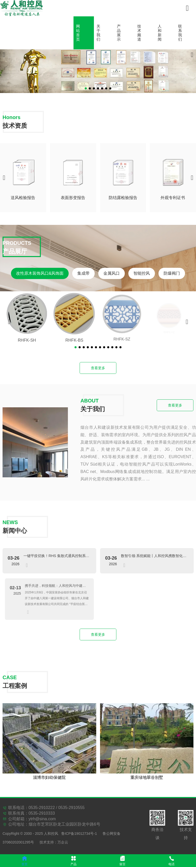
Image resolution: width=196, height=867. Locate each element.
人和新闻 (160, 33)
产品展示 (119, 33)
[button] (86, 88)
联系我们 (180, 33)
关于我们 (98, 33)
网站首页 (78, 33)
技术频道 (139, 33)
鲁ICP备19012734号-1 (79, 833)
